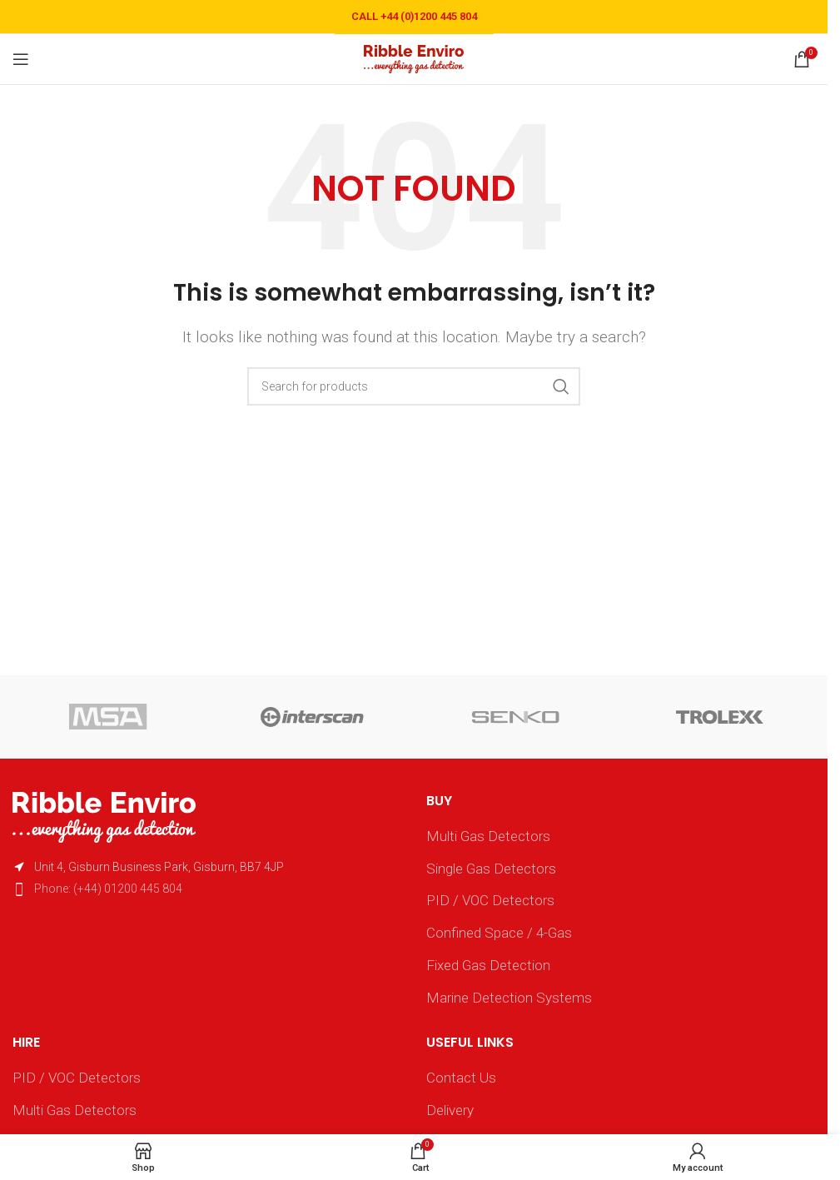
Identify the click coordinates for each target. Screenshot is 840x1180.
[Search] (413, 386)
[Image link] (104, 816)
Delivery (450, 1110)
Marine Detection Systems (509, 997)
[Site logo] (414, 57)
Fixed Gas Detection (488, 965)
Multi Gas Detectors (488, 836)
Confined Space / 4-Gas (499, 932)
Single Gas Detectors (491, 868)
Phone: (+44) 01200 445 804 (108, 888)
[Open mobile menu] (20, 59)
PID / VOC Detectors (490, 900)
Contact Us (461, 1077)
